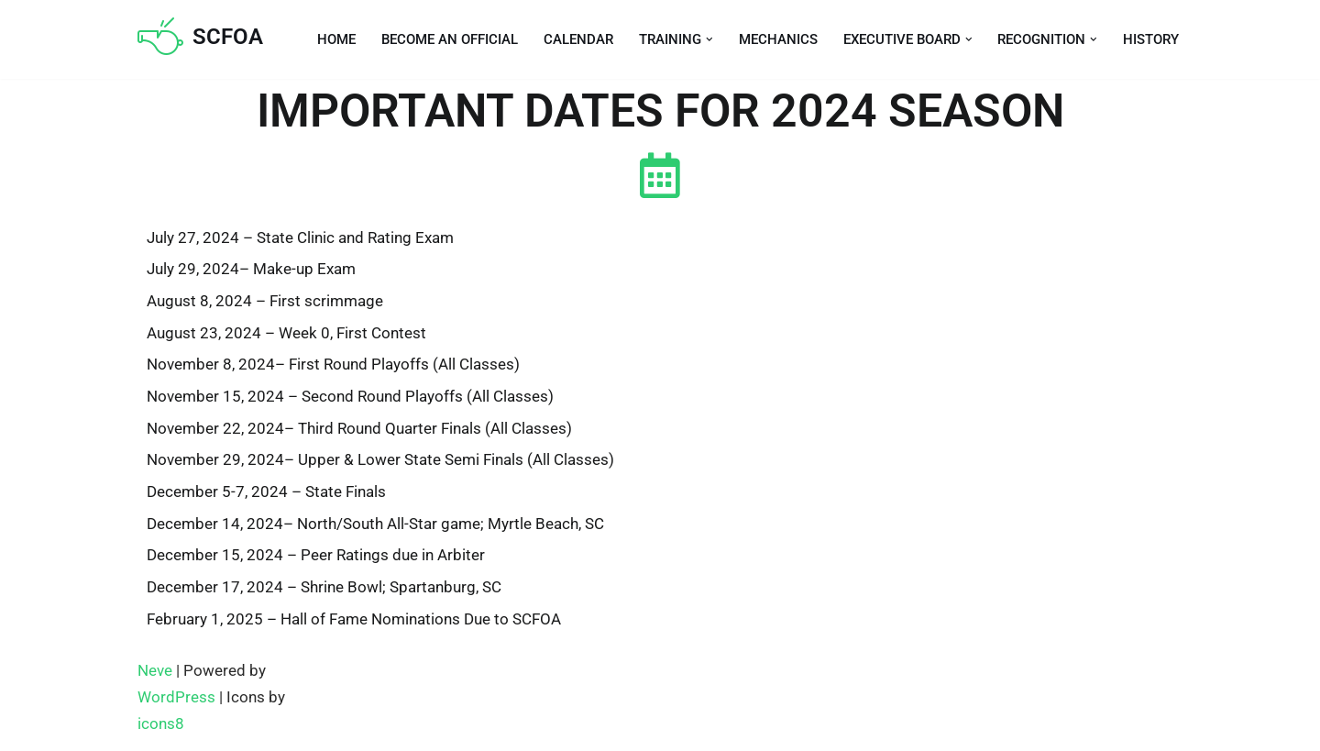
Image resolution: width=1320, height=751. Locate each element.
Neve (155, 673)
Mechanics (778, 39)
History (1151, 39)
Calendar (578, 39)
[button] (709, 39)
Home (336, 39)
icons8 (161, 726)
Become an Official (449, 39)
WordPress (176, 699)
